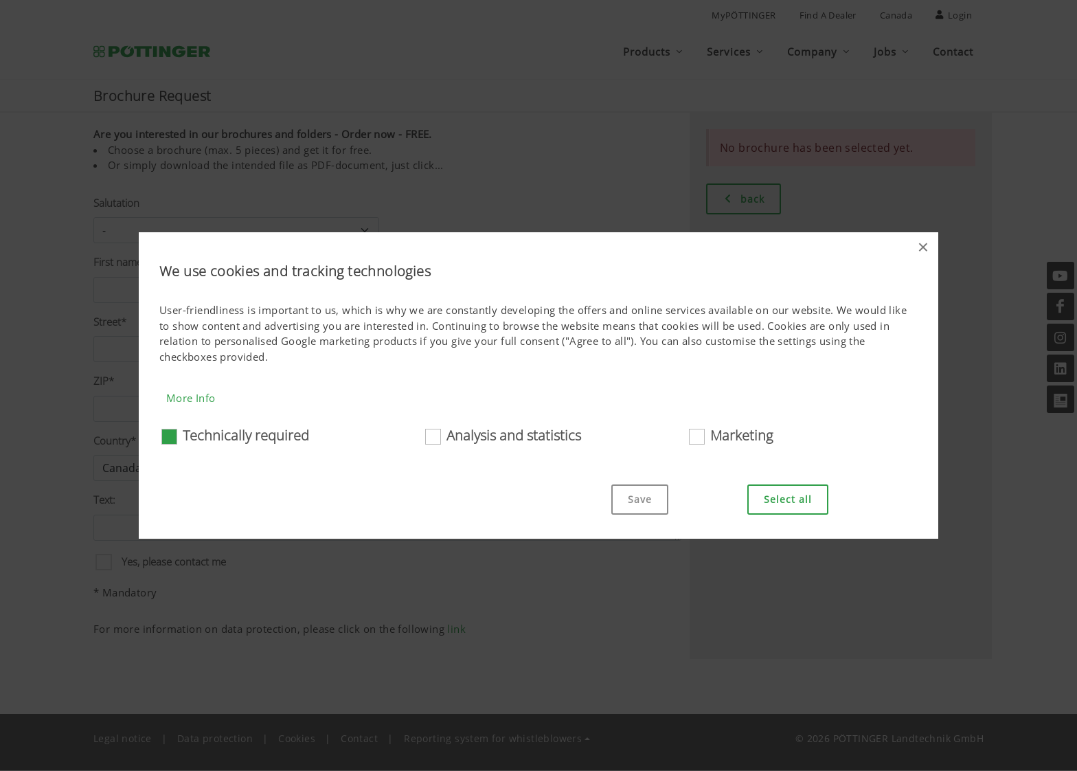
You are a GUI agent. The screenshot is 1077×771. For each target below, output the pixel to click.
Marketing (741, 435)
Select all (788, 499)
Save (640, 499)
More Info (191, 398)
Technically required (246, 435)
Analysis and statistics (513, 435)
